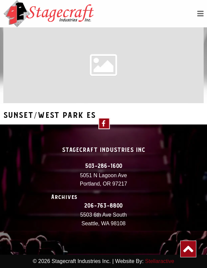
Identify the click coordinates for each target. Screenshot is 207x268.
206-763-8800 (103, 206)
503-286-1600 (103, 166)
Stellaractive (159, 261)
